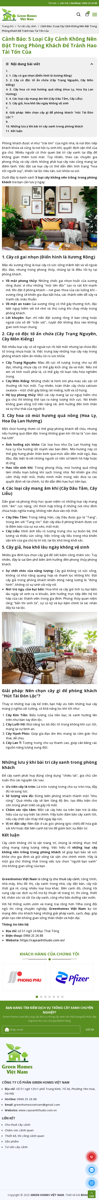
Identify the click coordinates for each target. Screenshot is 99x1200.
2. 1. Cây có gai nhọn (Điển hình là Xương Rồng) (39, 75)
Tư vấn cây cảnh (27, 26)
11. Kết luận (14, 131)
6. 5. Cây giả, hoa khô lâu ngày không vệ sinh (37, 103)
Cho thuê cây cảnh (17, 1124)
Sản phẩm (12, 1141)
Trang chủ (8, 26)
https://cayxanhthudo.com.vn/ (42, 940)
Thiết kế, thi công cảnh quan (24, 1136)
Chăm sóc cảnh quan (19, 1130)
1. (7, 71)
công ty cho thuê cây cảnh (60, 879)
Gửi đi (90, 1029)
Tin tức (52, 3)
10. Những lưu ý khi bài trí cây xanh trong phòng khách (44, 126)
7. (7, 108)
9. (8, 122)
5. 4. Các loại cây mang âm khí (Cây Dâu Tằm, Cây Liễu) (44, 98)
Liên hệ (64, 3)
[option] (26, 978)
